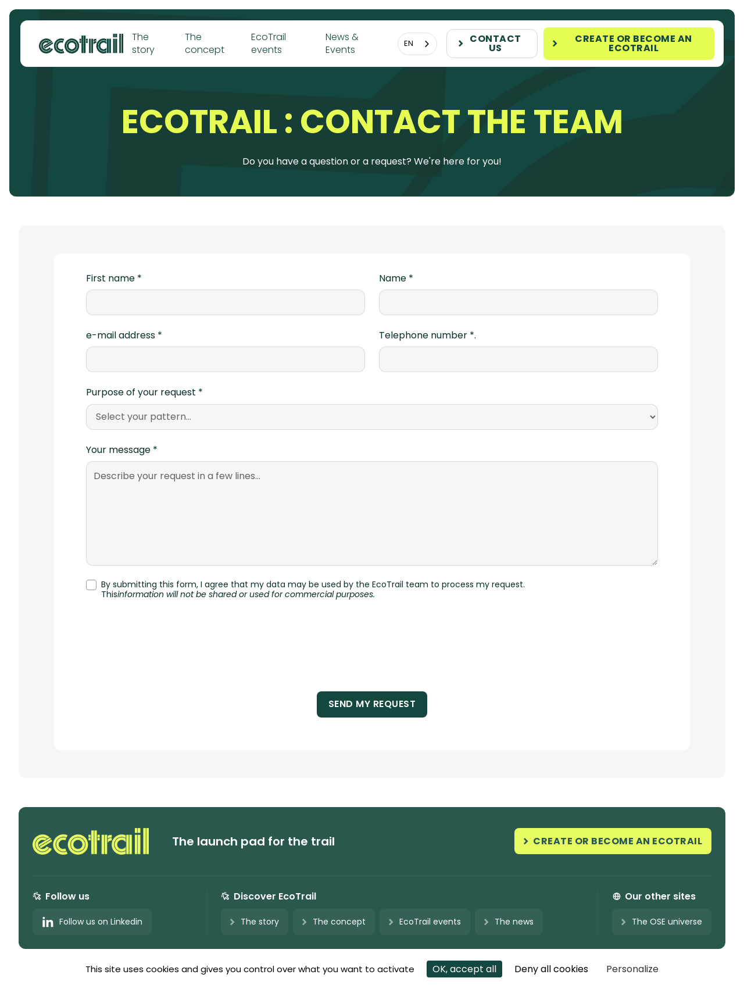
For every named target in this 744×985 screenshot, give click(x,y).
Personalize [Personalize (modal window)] (632, 969)
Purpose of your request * (144, 392)
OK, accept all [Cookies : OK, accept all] (464, 969)
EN (408, 43)
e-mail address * (124, 335)
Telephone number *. (427, 335)
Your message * (122, 450)
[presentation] (372, 650)
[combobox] (417, 44)
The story (143, 43)
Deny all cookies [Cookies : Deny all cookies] (551, 969)
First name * (114, 278)
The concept (204, 43)
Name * (396, 278)
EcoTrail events (268, 43)
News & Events (342, 43)
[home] (85, 43)
